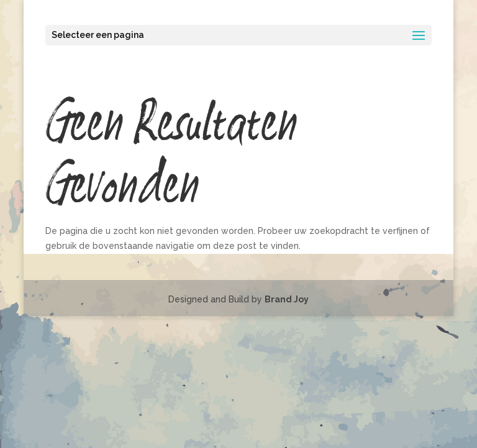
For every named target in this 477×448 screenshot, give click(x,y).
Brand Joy (287, 299)
